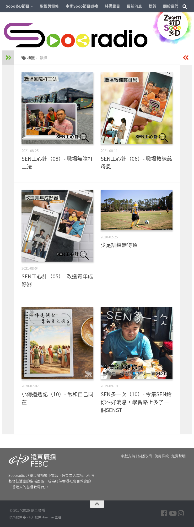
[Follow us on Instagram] (181, 513)
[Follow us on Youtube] (172, 513)
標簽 (152, 6)
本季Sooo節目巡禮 (81, 6)
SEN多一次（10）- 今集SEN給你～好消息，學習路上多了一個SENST (136, 401)
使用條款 (162, 455)
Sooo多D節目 (17, 6)
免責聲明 (178, 455)
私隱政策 (145, 455)
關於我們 (170, 6)
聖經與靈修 (49, 6)
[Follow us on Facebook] (164, 513)
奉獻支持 (128, 455)
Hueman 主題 (51, 517)
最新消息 (134, 6)
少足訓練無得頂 (119, 244)
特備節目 (112, 6)
